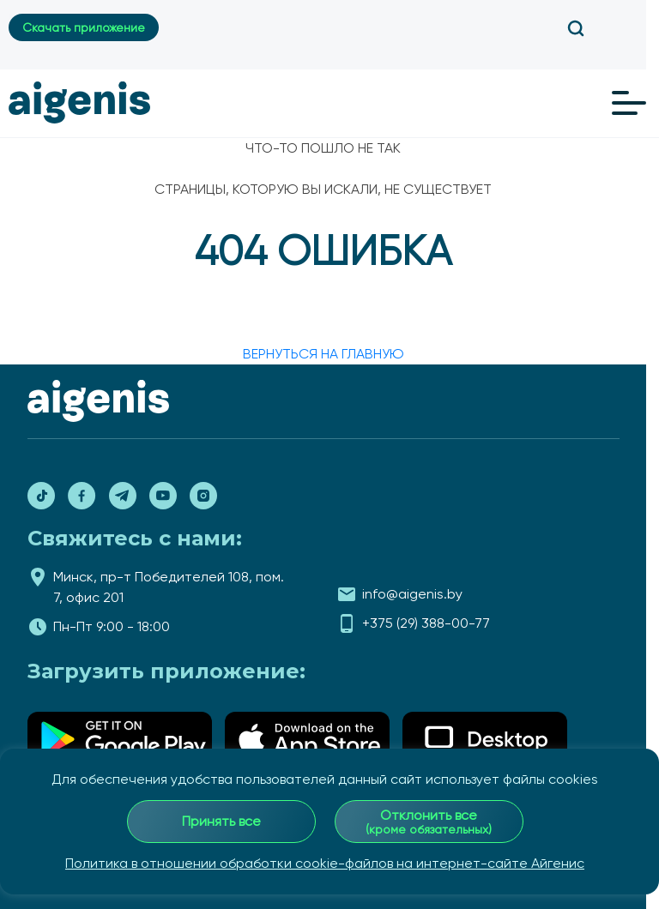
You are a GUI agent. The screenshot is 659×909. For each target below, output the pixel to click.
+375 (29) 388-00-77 (426, 623)
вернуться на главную (323, 354)
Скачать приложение (83, 27)
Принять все (221, 821)
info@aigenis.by (412, 594)
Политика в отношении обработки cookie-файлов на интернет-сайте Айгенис (324, 863)
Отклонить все (429, 821)
